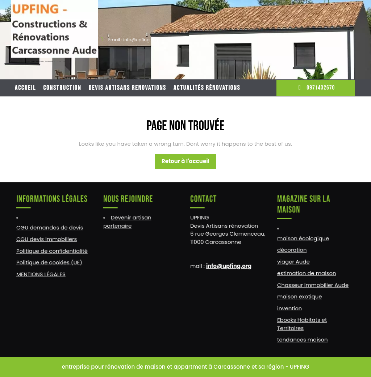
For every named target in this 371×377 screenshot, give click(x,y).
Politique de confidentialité (52, 250)
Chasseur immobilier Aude (313, 284)
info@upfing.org (229, 265)
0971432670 (315, 87)
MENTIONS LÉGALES (41, 273)
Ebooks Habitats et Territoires (302, 322)
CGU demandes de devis (50, 228)
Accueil (25, 88)
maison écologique (303, 238)
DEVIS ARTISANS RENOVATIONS (127, 88)
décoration (292, 250)
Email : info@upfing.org (133, 40)
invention (290, 307)
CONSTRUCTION (62, 88)
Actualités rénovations (207, 88)
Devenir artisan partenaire (127, 222)
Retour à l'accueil (189, 163)
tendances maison (303, 338)
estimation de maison (306, 273)
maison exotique (300, 295)
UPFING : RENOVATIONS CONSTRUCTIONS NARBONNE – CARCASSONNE (39, 61)
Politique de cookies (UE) (49, 262)
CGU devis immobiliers (46, 239)
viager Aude (294, 261)
